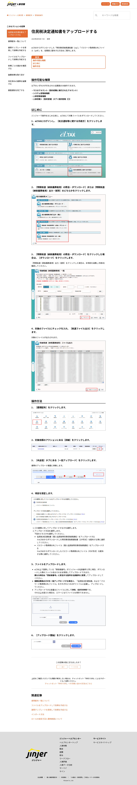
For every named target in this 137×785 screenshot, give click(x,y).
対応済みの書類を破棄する (17, 82)
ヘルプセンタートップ (69, 742)
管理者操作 (39, 15)
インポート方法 (37, 714)
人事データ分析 (66, 765)
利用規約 (63, 777)
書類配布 (29, 15)
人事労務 (63, 745)
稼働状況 (115, 4)
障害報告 (125, 4)
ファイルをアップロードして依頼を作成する (17, 58)
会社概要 (40, 777)
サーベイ (63, 768)
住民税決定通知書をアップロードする (17, 33)
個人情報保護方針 (52, 777)
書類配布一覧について (17, 41)
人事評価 (63, 761)
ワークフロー (65, 758)
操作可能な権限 (39, 60)
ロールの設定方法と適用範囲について (46, 718)
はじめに (36, 63)
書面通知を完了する (16, 90)
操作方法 (36, 66)
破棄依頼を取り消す (16, 74)
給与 (61, 755)
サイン (62, 771)
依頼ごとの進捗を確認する (17, 67)
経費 (61, 752)
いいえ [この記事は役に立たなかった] (76, 667)
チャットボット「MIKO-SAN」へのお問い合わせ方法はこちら (68, 683)
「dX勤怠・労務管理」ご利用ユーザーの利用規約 (85, 777)
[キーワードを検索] (111, 15)
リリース (105, 4)
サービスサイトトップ (102, 742)
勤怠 (61, 748)
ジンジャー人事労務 (16, 15)
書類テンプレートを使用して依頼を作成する (17, 49)
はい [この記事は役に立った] (63, 667)
